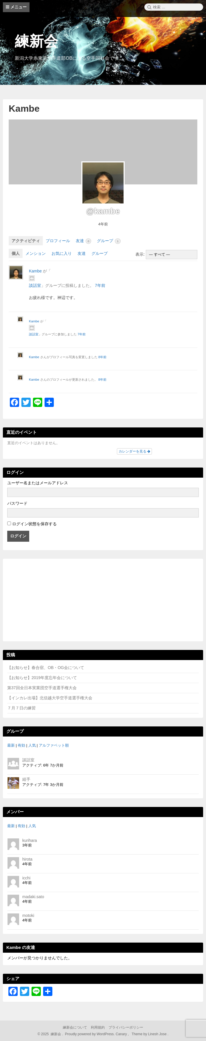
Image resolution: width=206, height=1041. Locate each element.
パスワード (17, 503)
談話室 (35, 285)
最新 (11, 745)
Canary (122, 1034)
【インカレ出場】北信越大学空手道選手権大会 (49, 698)
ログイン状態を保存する (34, 524)
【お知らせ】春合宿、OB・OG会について (45, 667)
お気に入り (62, 253)
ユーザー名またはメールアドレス (37, 483)
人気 (32, 745)
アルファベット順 (54, 745)
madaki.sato (33, 896)
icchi (26, 878)
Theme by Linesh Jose (150, 1034)
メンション (35, 253)
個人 (16, 253)
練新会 (36, 41)
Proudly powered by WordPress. (90, 1034)
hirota (27, 859)
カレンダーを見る (134, 451)
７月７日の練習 (21, 708)
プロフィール (58, 240)
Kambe (24, 108)
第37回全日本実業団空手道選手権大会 (42, 687)
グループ (108, 241)
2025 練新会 (51, 1034)
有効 (21, 745)
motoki (28, 915)
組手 (26, 779)
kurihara (29, 840)
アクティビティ (26, 240)
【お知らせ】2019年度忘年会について (42, 677)
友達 (83, 241)
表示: (140, 254)
